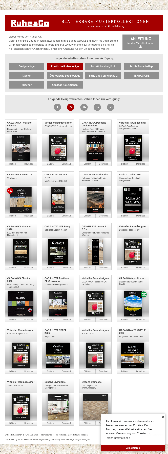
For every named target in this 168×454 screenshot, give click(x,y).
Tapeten (26, 75)
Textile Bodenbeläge (141, 66)
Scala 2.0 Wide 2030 (130, 174)
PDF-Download (29, 164)
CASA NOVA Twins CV (19, 174)
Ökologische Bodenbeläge (65, 75)
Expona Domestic (91, 382)
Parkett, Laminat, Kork (103, 66)
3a (97, 107)
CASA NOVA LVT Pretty (58, 226)
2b (84, 107)
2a (70, 107)
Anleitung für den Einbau (77, 48)
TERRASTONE (142, 75)
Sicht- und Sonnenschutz (103, 75)
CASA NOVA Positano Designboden (94, 124)
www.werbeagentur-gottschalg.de (75, 439)
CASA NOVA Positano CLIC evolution (57, 279)
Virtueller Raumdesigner (58, 122)
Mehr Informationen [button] (118, 437)
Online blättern (13, 164)
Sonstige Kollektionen (65, 85)
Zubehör (26, 85)
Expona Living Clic (55, 382)
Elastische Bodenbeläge (65, 66)
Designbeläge (26, 66)
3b (110, 107)
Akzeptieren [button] (133, 448)
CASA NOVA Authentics (95, 174)
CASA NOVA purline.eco (132, 278)
